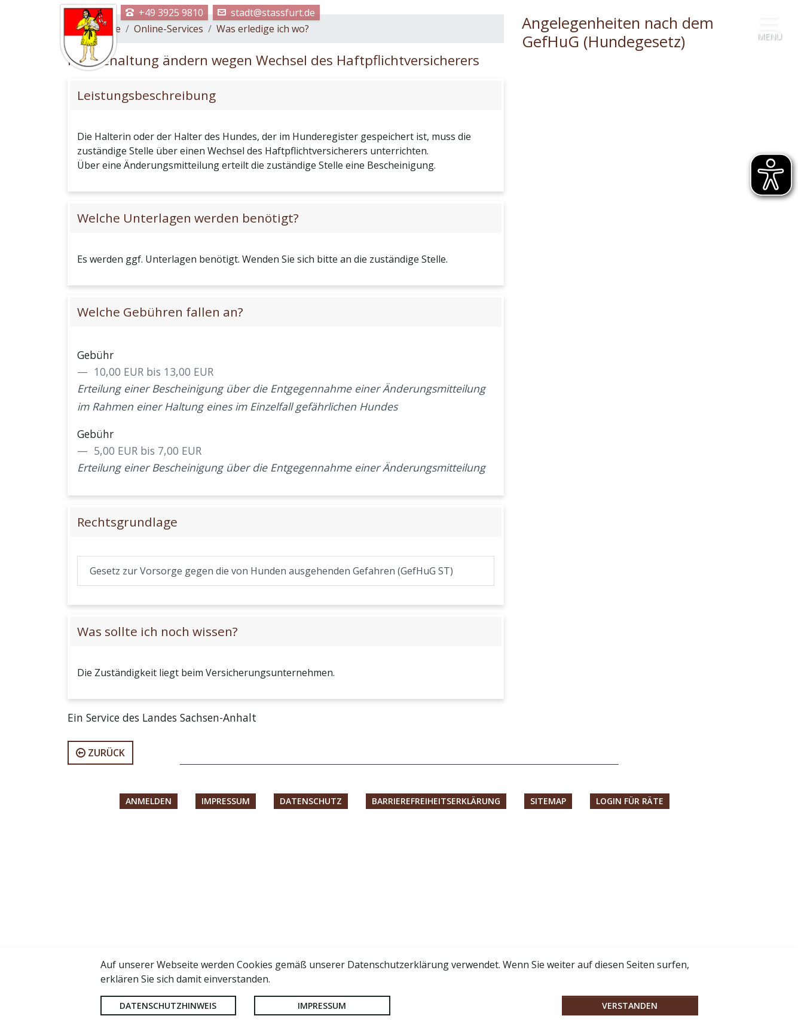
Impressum (322, 1005)
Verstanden (630, 1005)
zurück (100, 940)
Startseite (99, 216)
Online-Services (168, 216)
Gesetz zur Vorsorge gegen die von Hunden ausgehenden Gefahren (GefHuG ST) (271, 758)
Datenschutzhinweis (168, 1005)
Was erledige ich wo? (262, 216)
